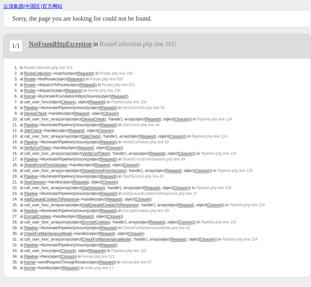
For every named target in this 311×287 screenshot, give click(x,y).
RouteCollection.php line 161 (137, 43)
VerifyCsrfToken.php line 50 (145, 142)
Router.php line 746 (115, 73)
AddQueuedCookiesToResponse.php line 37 (159, 193)
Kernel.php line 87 (136, 262)
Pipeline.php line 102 (129, 251)
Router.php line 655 (106, 79)
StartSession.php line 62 (143, 176)
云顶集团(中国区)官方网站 (33, 6)
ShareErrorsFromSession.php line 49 (153, 159)
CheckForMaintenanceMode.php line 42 (156, 228)
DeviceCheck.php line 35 (143, 108)
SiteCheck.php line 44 (141, 125)
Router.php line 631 (118, 85)
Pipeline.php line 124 (214, 119)
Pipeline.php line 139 (129, 102)
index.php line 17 (99, 268)
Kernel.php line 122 (98, 256)
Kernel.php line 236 (104, 90)
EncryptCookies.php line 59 (145, 210)
